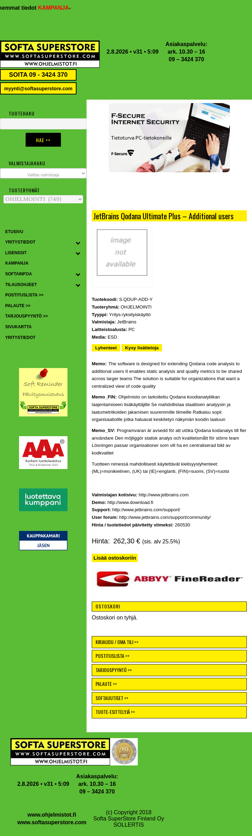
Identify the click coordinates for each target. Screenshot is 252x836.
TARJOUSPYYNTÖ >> (114, 669)
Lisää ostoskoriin (114, 558)
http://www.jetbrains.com (164, 494)
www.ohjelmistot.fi (51, 815)
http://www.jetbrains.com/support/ (146, 509)
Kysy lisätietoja (142, 347)
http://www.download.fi (130, 502)
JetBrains (126, 321)
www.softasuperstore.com (51, 822)
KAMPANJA (58, 8)
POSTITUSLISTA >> (112, 655)
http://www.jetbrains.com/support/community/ (164, 517)
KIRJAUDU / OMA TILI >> (117, 641)
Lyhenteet (106, 347)
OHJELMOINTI (136, 307)
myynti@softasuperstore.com (38, 88)
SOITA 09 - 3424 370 (38, 74)
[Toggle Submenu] (77, 242)
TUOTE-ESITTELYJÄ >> (115, 711)
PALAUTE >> (106, 683)
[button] (169, 137)
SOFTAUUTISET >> (112, 697)
